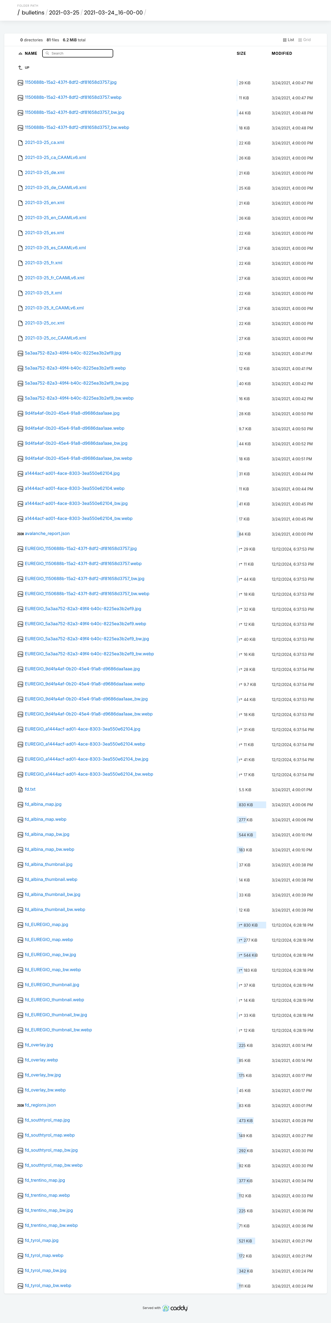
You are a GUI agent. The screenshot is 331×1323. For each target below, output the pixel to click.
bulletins (33, 12)
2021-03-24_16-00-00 (113, 12)
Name (31, 53)
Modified (282, 53)
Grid (304, 39)
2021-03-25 (64, 12)
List (288, 39)
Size (241, 53)
